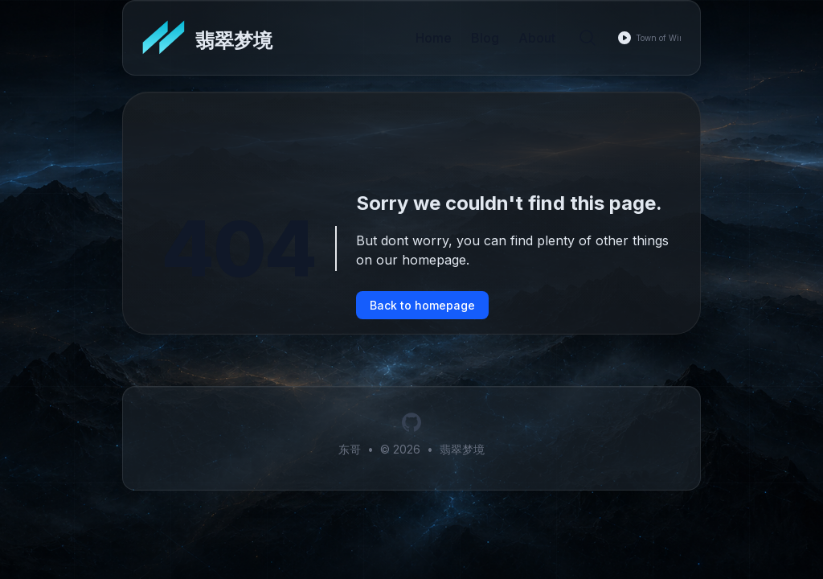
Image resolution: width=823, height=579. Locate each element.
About (536, 38)
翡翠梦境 (462, 449)
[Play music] (624, 38)
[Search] (587, 37)
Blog (485, 38)
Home (434, 38)
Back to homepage (422, 305)
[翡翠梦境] (207, 37)
